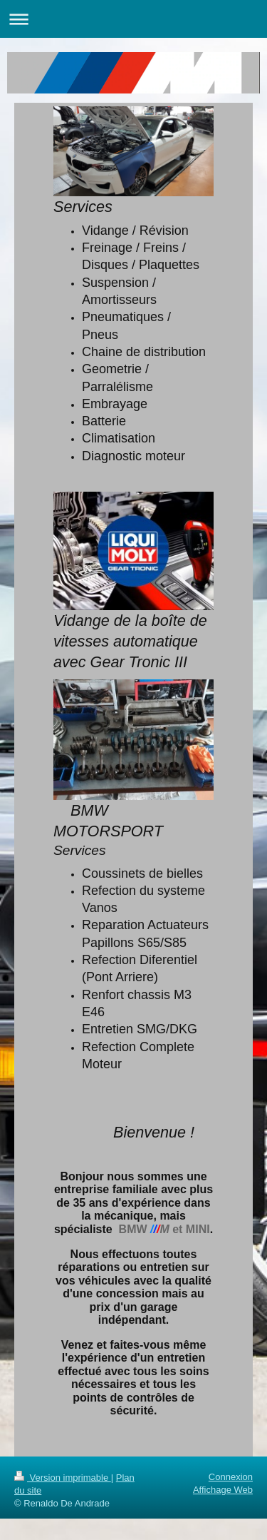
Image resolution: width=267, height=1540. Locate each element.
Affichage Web (223, 1489)
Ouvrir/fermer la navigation (133, 19)
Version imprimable (62, 1477)
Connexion (231, 1476)
